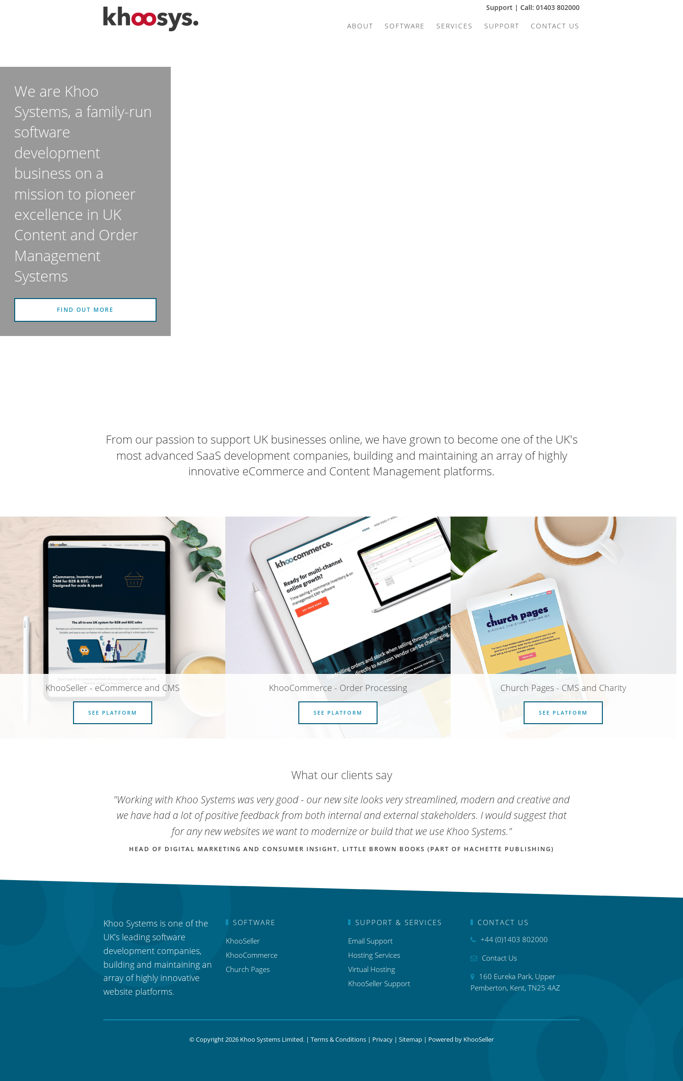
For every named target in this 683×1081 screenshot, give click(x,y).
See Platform (112, 712)
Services (454, 25)
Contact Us (555, 25)
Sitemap (410, 1039)
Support (500, 7)
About (360, 25)
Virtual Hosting (371, 969)
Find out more (85, 310)
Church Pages (248, 969)
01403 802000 (558, 7)
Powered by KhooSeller (461, 1039)
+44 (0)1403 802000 (514, 939)
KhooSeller (243, 940)
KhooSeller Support (379, 983)
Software (405, 25)
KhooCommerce (251, 955)
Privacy (382, 1039)
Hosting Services (374, 955)
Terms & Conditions (338, 1039)
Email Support (370, 940)
